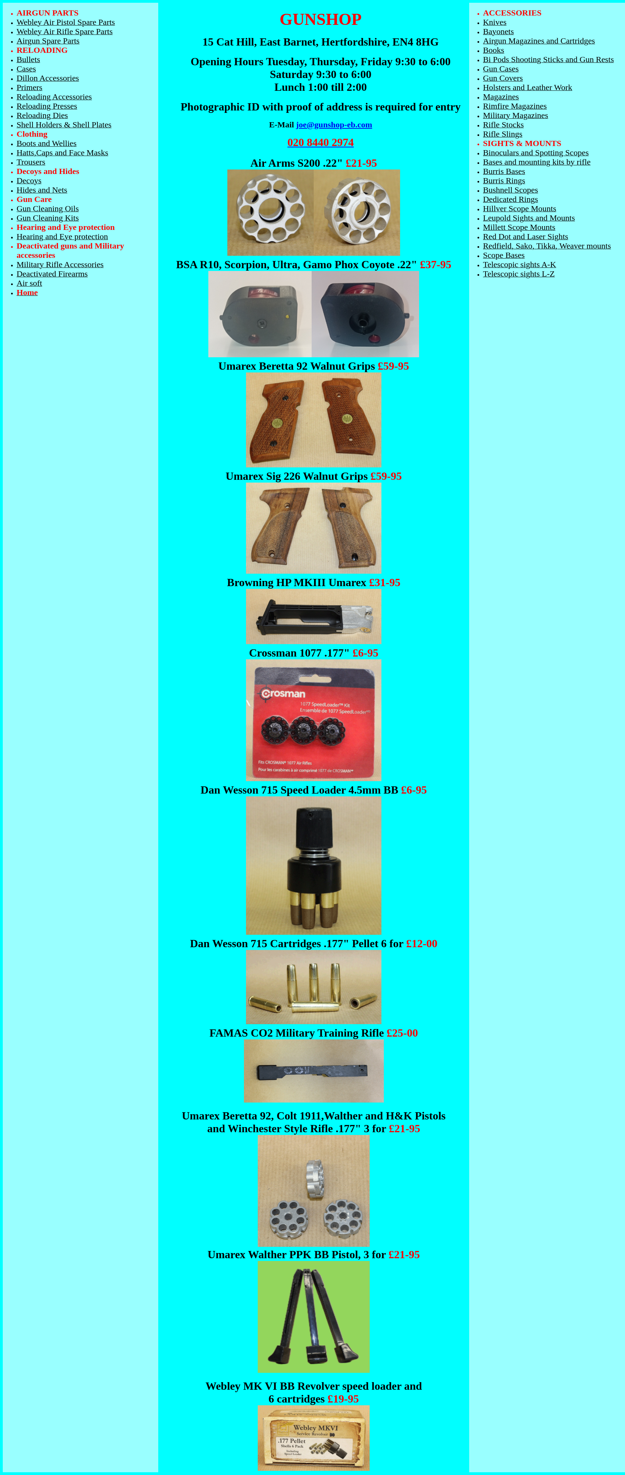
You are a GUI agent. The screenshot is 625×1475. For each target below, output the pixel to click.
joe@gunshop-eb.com (334, 124)
